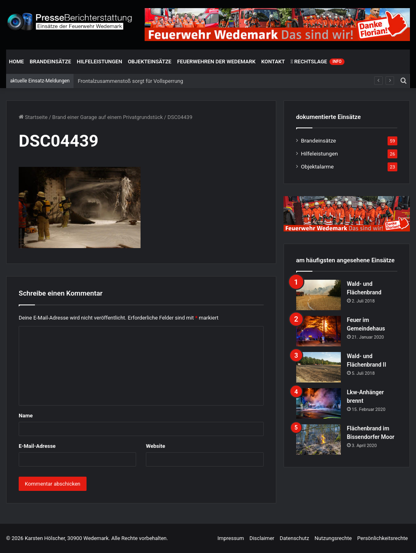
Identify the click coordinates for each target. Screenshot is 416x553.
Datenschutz (294, 538)
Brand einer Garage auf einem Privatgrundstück (107, 117)
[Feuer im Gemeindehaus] (318, 331)
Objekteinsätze (149, 61)
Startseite (33, 117)
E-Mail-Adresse (37, 446)
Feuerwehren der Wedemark (216, 61)
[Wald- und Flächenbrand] (318, 295)
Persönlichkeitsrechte (382, 538)
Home (16, 61)
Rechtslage (317, 61)
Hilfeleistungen (99, 61)
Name (25, 416)
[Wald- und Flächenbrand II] (318, 367)
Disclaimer (261, 538)
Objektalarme (317, 166)
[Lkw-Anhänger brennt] (318, 403)
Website (155, 446)
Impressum (230, 538)
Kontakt (273, 61)
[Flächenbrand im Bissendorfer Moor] (318, 439)
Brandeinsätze (50, 61)
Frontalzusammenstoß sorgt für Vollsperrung (130, 81)
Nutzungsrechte (333, 538)
